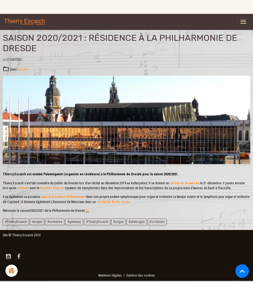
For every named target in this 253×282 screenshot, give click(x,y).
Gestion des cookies (140, 275)
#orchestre (157, 222)
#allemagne (137, 222)
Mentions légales (110, 275)
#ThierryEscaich (16, 222)
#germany (74, 222)
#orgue (118, 222)
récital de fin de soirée (113, 202)
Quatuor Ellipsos (52, 188)
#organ (37, 222)
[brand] (25, 22)
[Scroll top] (242, 271)
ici (87, 211)
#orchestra (54, 222)
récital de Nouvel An (184, 183)
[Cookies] (11, 271)
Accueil (22, 69)
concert (23, 188)
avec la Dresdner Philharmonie (63, 197)
